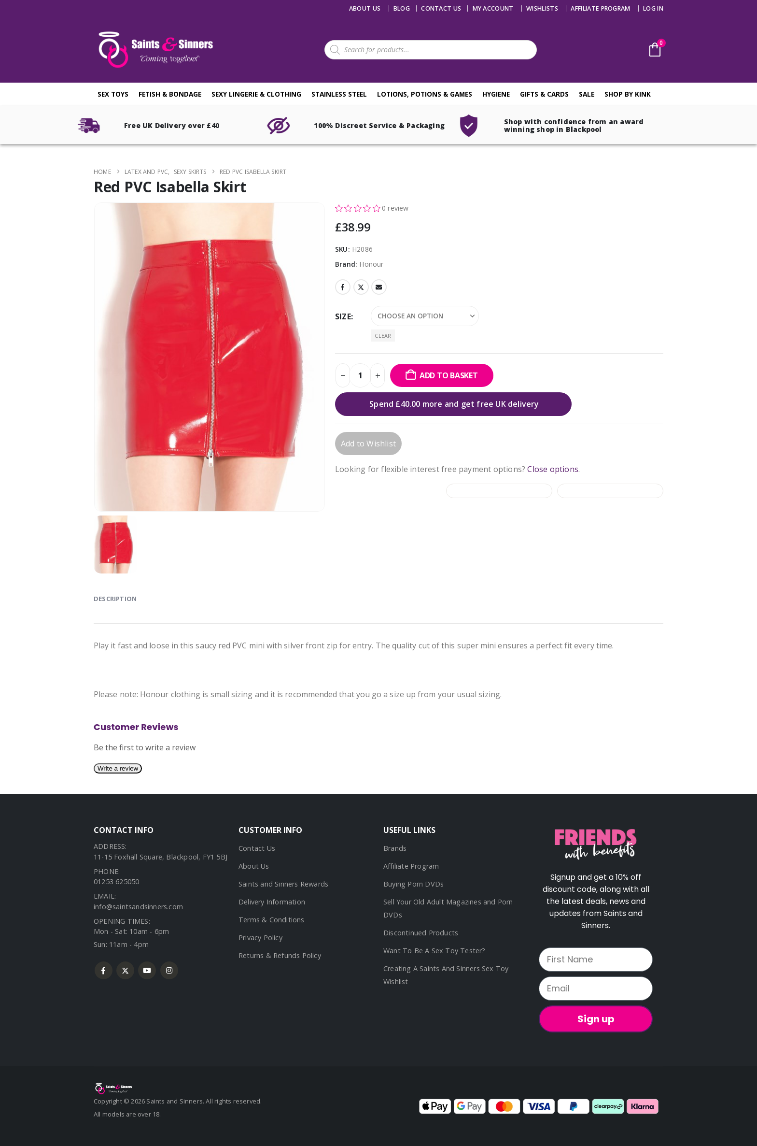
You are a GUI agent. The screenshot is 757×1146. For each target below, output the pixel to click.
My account (493, 8)
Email (379, 287)
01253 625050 (116, 881)
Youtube (147, 970)
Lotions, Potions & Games (424, 94)
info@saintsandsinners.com (138, 906)
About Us (365, 8)
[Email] (596, 988)
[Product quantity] (360, 375)
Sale (586, 94)
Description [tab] (115, 598)
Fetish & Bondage (170, 94)
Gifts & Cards (544, 94)
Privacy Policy (260, 937)
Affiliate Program (600, 8)
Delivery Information (271, 901)
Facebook (342, 287)
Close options (552, 469)
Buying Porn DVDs (413, 883)
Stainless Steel (339, 94)
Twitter (361, 287)
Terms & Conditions (271, 919)
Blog (401, 8)
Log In (653, 8)
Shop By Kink (627, 94)
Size (343, 316)
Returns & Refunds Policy (279, 955)
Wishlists (542, 8)
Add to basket (449, 375)
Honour (371, 264)
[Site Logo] (154, 49)
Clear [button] (383, 335)
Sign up (596, 1019)
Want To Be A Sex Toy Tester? (434, 950)
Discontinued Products (420, 932)
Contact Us (256, 848)
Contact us (441, 8)
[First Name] (596, 959)
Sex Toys (113, 94)
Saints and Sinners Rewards (283, 883)
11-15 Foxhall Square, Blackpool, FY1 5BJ (160, 856)
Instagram (169, 970)
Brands (395, 848)
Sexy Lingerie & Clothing (256, 94)
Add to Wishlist (368, 443)
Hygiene (496, 94)
